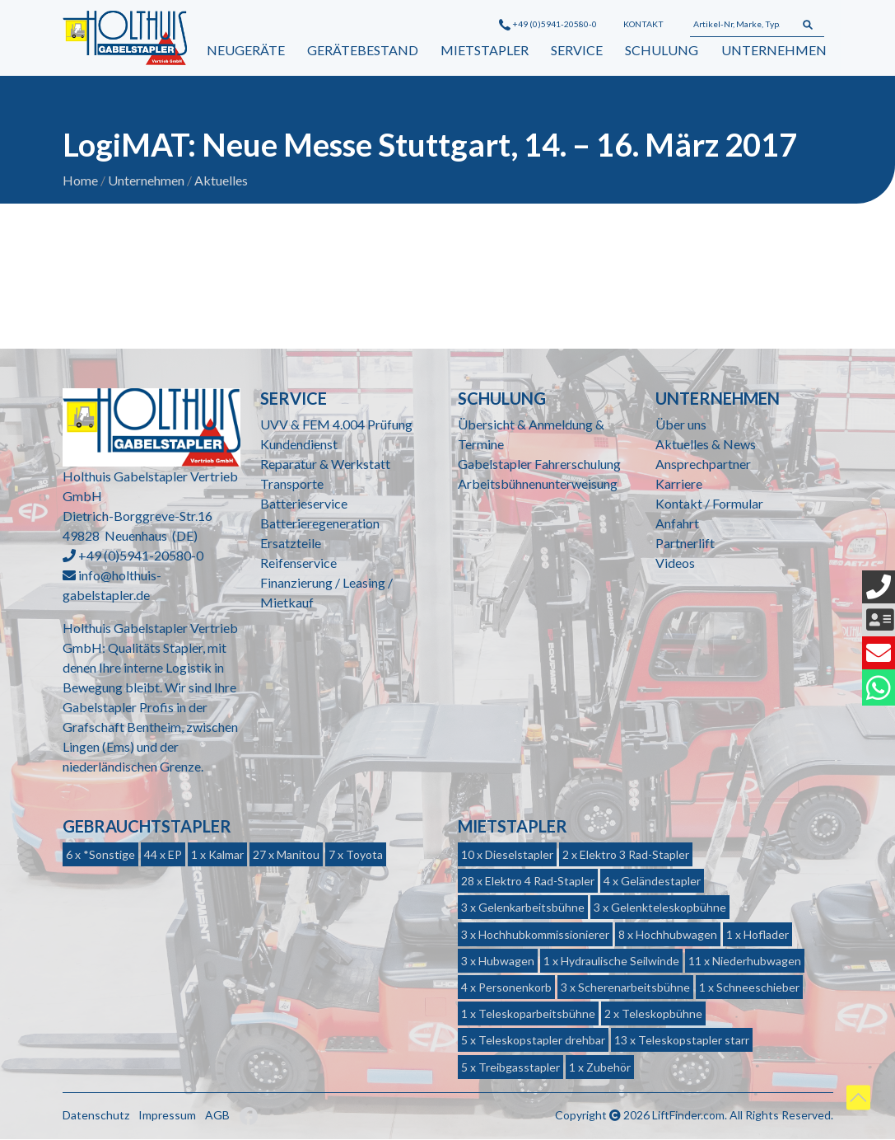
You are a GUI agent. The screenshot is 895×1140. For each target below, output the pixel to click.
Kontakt (643, 24)
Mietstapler (485, 50)
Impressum (167, 1115)
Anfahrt (677, 524)
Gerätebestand (362, 50)
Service (577, 50)
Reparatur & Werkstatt (325, 464)
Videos (675, 563)
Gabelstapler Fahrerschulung (539, 464)
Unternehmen (774, 50)
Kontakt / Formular (709, 504)
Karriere (678, 484)
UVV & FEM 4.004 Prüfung (336, 425)
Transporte (292, 484)
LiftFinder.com (688, 1115)
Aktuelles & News (705, 445)
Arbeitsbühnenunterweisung (538, 484)
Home (80, 181)
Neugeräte (246, 50)
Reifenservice (298, 563)
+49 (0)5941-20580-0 (548, 24)
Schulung (661, 50)
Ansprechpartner (703, 464)
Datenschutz (96, 1115)
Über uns (680, 425)
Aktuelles (221, 181)
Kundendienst (299, 445)
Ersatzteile (290, 543)
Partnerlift (685, 543)
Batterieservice (303, 504)
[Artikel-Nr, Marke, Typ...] (741, 24)
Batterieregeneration (320, 524)
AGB (217, 1115)
